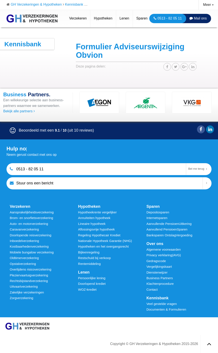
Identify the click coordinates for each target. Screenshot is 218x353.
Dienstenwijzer (157, 272)
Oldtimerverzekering (24, 258)
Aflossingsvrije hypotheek (96, 229)
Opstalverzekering (23, 264)
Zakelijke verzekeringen (27, 292)
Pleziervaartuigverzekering (29, 275)
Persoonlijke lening (91, 278)
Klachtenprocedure (160, 283)
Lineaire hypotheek (92, 224)
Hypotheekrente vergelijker (97, 212)
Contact (152, 289)
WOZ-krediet (87, 289)
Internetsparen (157, 218)
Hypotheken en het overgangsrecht (103, 246)
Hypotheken (103, 18)
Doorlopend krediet (92, 283)
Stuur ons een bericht (31, 183)
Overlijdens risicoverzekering (30, 269)
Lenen (124, 18)
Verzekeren (78, 18)
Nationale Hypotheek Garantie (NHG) (105, 241)
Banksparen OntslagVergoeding (169, 235)
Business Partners (159, 278)
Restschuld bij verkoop (94, 258)
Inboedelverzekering (24, 241)
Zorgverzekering (21, 298)
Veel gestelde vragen (161, 304)
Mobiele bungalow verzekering (32, 252)
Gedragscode (156, 261)
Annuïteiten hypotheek (94, 218)
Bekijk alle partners (19, 111)
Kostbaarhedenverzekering (29, 246)
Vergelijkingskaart (159, 266)
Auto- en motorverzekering (29, 224)
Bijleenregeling (88, 252)
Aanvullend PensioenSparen (166, 229)
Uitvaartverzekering (24, 286)
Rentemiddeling (89, 264)
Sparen (142, 18)
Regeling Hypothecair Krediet (99, 235)
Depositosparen (157, 212)
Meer (208, 4)
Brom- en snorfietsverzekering (31, 218)
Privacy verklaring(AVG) (163, 255)
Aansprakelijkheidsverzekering (32, 212)
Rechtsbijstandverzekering (29, 281)
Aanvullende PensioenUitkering (169, 224)
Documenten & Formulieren (166, 309)
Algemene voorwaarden (163, 249)
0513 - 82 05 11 (168, 18)
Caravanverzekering (24, 229)
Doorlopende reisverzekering (30, 235)
